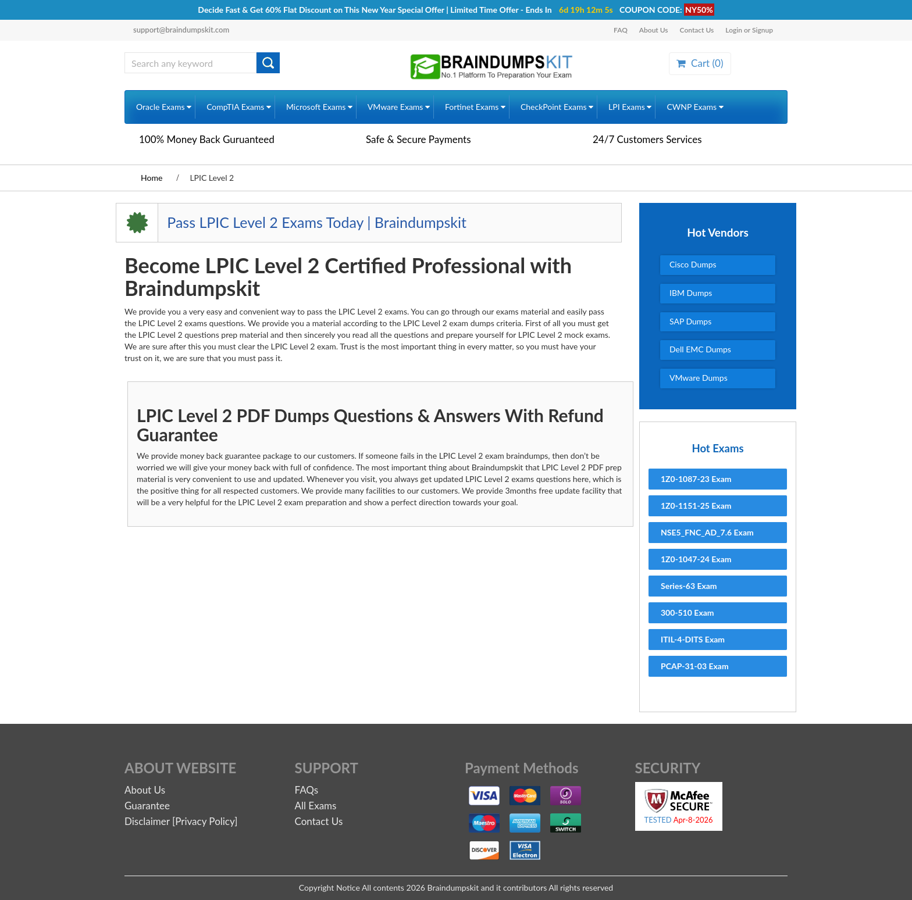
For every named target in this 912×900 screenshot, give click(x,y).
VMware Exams (399, 107)
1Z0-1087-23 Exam (696, 479)
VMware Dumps (698, 378)
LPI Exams (629, 107)
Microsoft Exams (319, 107)
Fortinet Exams (475, 107)
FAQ (621, 30)
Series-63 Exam (689, 586)
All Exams (316, 805)
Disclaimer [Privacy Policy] (180, 821)
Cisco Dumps (693, 264)
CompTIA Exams (238, 107)
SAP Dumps (690, 321)
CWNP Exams (695, 107)
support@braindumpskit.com (181, 29)
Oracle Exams (163, 107)
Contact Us (697, 30)
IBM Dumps (690, 293)
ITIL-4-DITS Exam (693, 639)
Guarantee (147, 805)
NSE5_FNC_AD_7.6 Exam (707, 532)
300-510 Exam (687, 612)
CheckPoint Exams (557, 107)
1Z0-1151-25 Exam (696, 505)
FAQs (307, 790)
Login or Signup (749, 30)
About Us (653, 30)
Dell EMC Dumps (700, 349)
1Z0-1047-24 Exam (696, 559)
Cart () (699, 63)
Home (151, 178)
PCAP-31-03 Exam (695, 666)
